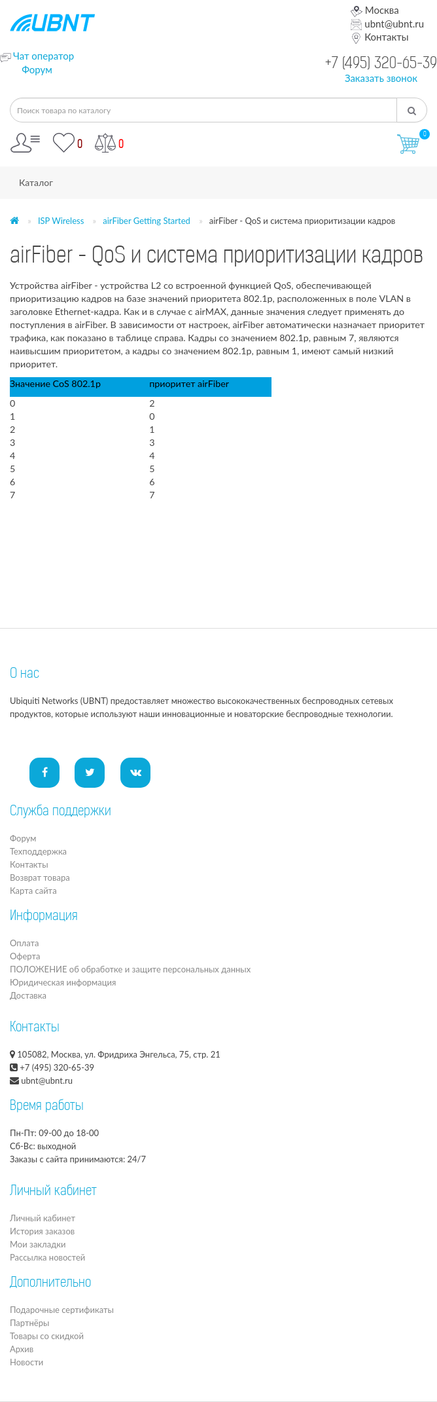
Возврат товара (40, 877)
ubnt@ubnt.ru (387, 23)
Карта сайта (33, 890)
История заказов (42, 1231)
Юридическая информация (63, 982)
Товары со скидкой (47, 1336)
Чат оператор (43, 56)
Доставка (28, 995)
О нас (24, 674)
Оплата (24, 943)
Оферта (25, 956)
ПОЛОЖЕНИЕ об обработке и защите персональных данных (130, 969)
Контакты (379, 37)
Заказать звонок (381, 78)
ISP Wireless (61, 220)
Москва (374, 10)
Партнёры (29, 1323)
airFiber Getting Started (146, 220)
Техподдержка (38, 851)
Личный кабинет (42, 1218)
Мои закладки (37, 1244)
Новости (26, 1362)
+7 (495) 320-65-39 (381, 64)
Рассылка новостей (47, 1257)
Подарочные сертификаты (62, 1309)
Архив (21, 1349)
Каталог (36, 182)
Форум (37, 69)
